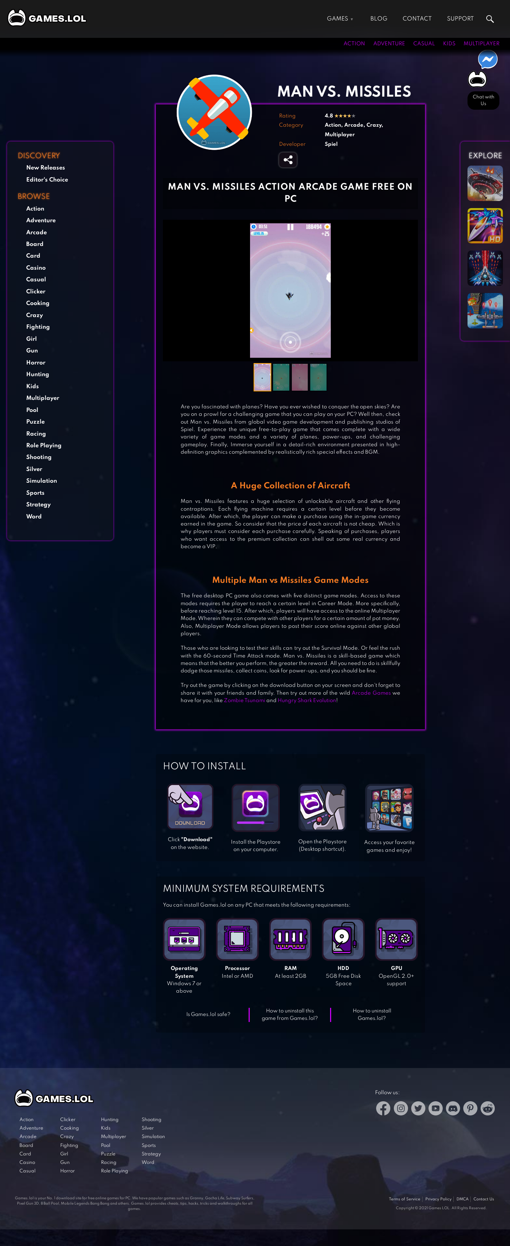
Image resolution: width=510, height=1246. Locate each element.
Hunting (37, 375)
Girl (31, 339)
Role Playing (44, 446)
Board (35, 244)
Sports (35, 493)
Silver (34, 469)
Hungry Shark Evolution (307, 700)
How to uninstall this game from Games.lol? (290, 1015)
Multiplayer (481, 43)
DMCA (463, 1199)
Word (34, 517)
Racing (36, 434)
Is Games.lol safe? (208, 1014)
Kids (449, 43)
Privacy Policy (438, 1199)
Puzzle (35, 422)
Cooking (38, 303)
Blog (378, 19)
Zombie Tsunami (244, 700)
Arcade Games (371, 693)
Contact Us (484, 1199)
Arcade (36, 233)
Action (354, 43)
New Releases (45, 168)
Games (337, 19)
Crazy (34, 315)
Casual (424, 43)
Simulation (41, 481)
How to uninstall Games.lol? (372, 1015)
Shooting (39, 457)
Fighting (38, 327)
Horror (35, 363)
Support (460, 19)
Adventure (389, 43)
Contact (417, 19)
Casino (36, 268)
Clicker (35, 292)
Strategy (38, 505)
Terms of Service (404, 1199)
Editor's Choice (47, 180)
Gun (32, 351)
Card (33, 256)
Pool (32, 410)
